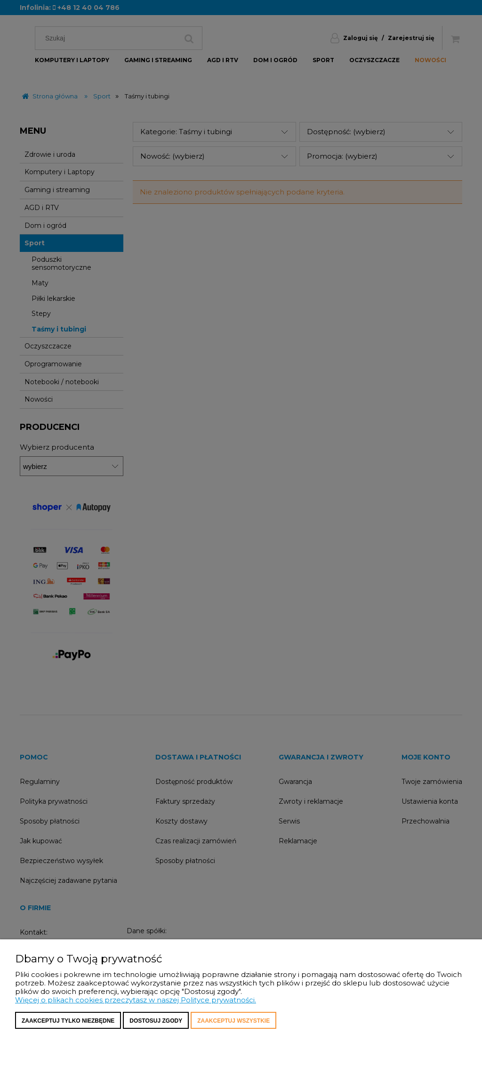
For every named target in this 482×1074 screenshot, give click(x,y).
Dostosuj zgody (155, 1020)
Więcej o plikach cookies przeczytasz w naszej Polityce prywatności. (135, 999)
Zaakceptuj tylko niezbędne (68, 1020)
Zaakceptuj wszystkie (233, 1020)
